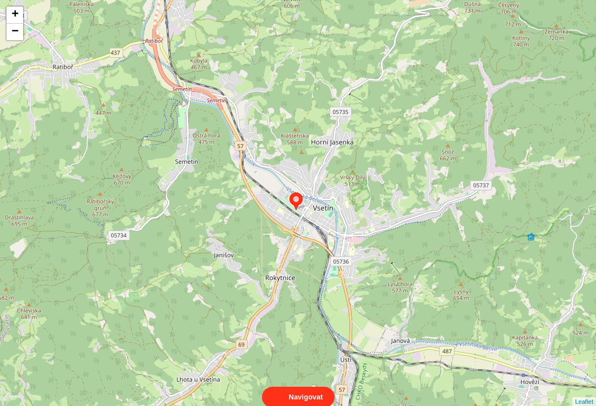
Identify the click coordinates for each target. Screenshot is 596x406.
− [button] (15, 32)
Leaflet (584, 391)
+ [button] (15, 15)
